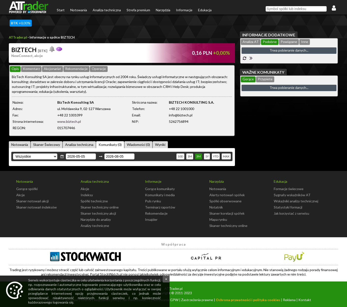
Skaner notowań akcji (32, 201)
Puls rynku (153, 201)
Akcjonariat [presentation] (52, 69)
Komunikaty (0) (110, 144)
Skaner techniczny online (100, 207)
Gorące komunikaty (160, 189)
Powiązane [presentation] (289, 42)
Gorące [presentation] (248, 79)
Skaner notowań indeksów (36, 207)
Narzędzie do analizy (96, 219)
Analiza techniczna (107, 10)
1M (190, 156)
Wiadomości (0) (138, 144)
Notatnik (216, 207)
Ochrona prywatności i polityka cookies (248, 300)
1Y (207, 156)
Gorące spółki (27, 189)
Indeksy (87, 195)
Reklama (289, 300)
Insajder (151, 219)
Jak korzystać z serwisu (291, 213)
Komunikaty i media (160, 195)
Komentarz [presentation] (31, 69)
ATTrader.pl (18, 37)
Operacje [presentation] (99, 69)
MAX (226, 156)
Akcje (20, 195)
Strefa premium (138, 10)
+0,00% (20, 23)
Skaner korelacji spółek (227, 213)
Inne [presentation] (304, 42)
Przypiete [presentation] (265, 79)
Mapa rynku (218, 219)
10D (180, 156)
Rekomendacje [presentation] (76, 69)
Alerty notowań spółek (227, 195)
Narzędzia (163, 10)
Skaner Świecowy (46, 144)
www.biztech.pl (69, 121)
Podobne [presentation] (270, 42)
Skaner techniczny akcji (98, 213)
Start (61, 10)
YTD (215, 156)
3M (198, 156)
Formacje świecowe (289, 189)
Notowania (78, 10)
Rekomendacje (156, 213)
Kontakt (304, 300)
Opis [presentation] (15, 69)
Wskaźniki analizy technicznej (296, 201)
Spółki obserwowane (225, 201)
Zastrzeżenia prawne (197, 300)
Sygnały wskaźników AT (292, 195)
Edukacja (205, 10)
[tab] (15, 69)
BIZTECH (29, 49)
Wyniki (160, 144)
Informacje (184, 10)
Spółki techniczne (94, 201)
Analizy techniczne (95, 225)
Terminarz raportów (160, 207)
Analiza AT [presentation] (251, 42)
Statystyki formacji (288, 207)
